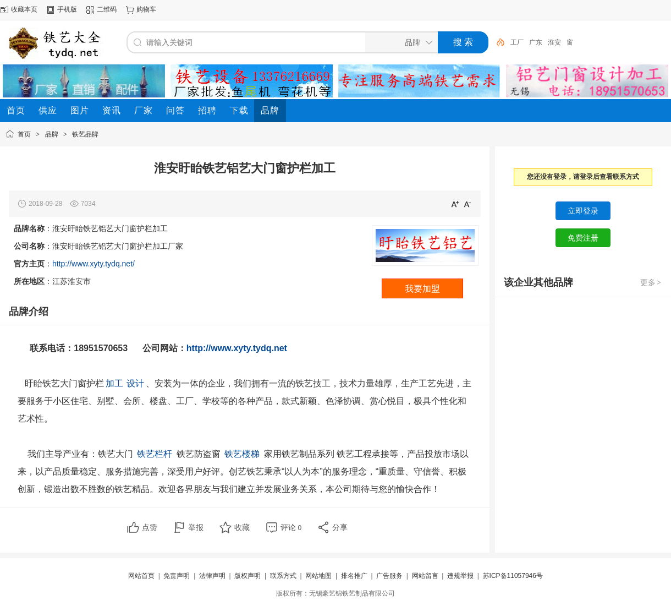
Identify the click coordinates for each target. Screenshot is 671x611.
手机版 (67, 9)
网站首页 (141, 576)
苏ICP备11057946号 (513, 576)
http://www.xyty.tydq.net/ (93, 263)
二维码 (107, 9)
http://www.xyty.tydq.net (239, 348)
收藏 (242, 527)
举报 (196, 527)
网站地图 (318, 576)
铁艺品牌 (85, 134)
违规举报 (460, 576)
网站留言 (425, 576)
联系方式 (283, 576)
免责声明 (176, 576)
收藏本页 (24, 9)
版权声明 (247, 576)
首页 (24, 134)
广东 (535, 42)
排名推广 (354, 576)
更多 (651, 282)
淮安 (554, 42)
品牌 (51, 134)
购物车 (146, 9)
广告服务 (389, 576)
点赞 (149, 527)
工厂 (517, 42)
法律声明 (212, 576)
